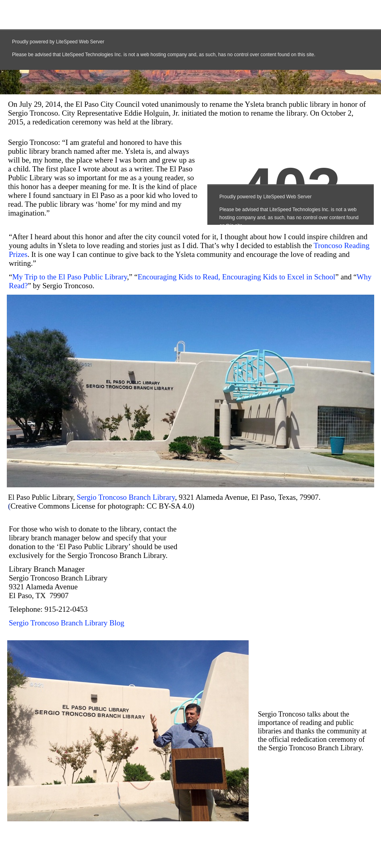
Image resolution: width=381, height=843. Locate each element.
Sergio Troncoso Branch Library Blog (66, 623)
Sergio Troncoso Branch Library (126, 497)
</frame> (283, 577)
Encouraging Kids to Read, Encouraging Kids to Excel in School (236, 277)
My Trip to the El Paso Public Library (69, 277)
